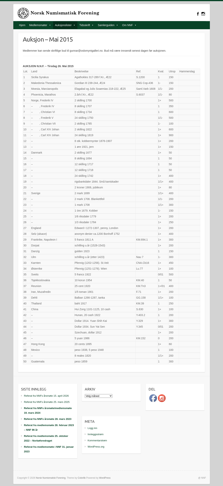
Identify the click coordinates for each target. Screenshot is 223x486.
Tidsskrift (84, 25)
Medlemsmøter (38, 25)
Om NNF (127, 25)
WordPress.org (96, 446)
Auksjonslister (63, 25)
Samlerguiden (106, 25)
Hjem (22, 25)
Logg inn (92, 428)
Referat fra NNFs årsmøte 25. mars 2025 (47, 402)
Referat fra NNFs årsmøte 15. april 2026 (46, 395)
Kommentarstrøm (97, 440)
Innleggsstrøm (95, 434)
